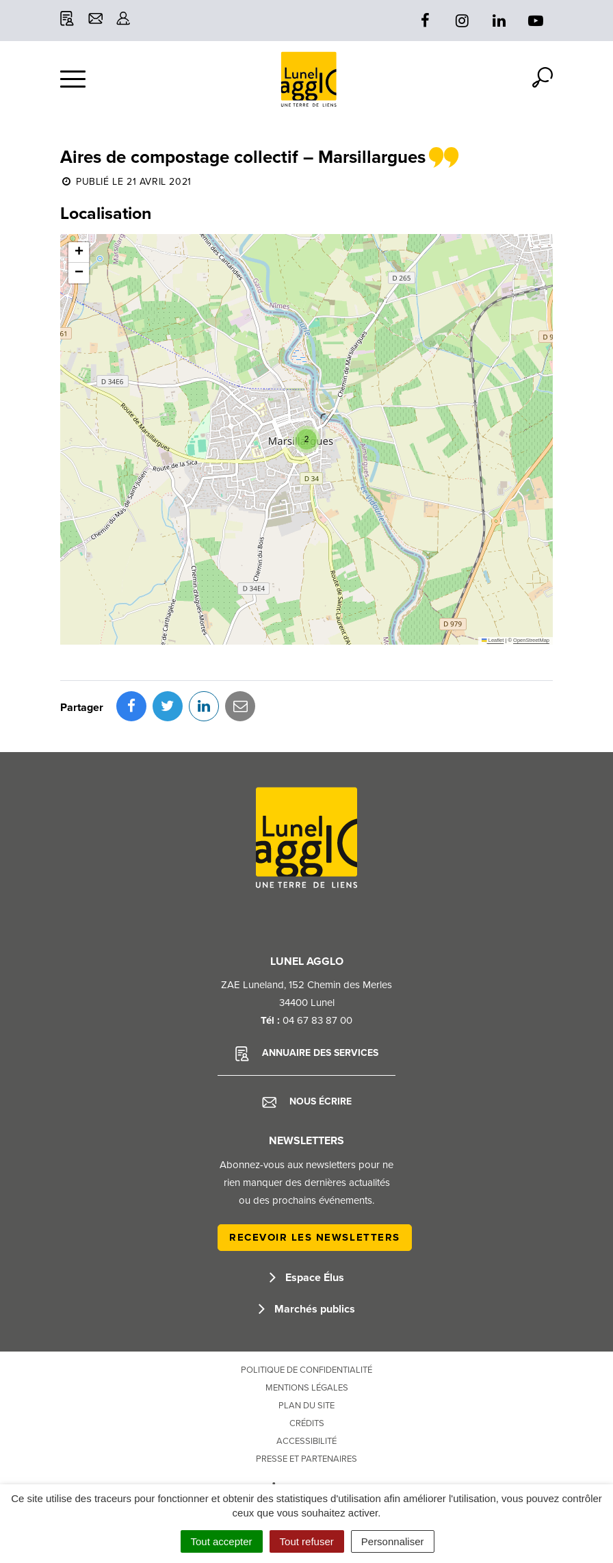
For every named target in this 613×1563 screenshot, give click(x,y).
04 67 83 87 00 (317, 1020)
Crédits (306, 1423)
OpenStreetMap (531, 640)
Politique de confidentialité (306, 1370)
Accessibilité (306, 1441)
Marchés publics (307, 1309)
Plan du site (306, 1405)
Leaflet (493, 640)
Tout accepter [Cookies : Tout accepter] (221, 1541)
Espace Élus (307, 1277)
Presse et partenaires (306, 1459)
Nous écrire (307, 1102)
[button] (306, 439)
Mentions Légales (306, 1387)
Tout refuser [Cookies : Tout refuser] (307, 1541)
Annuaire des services (306, 1053)
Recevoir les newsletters (314, 1237)
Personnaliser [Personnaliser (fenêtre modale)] (392, 1541)
